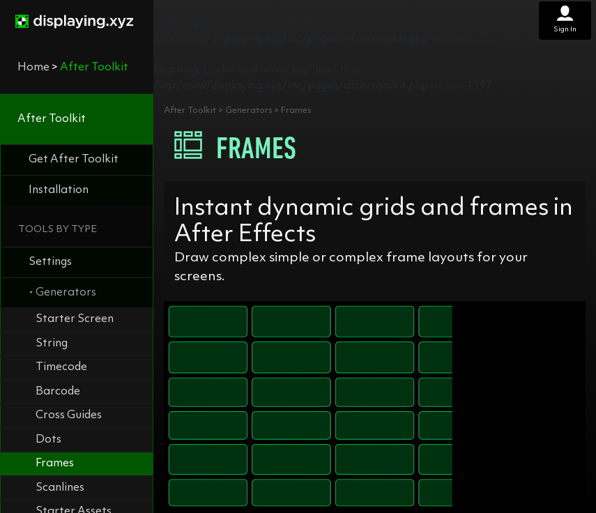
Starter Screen (75, 319)
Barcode (58, 391)
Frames (55, 463)
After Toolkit (51, 119)
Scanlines (60, 487)
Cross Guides (69, 415)
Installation (59, 190)
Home (33, 67)
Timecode (61, 367)
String (52, 343)
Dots (48, 439)
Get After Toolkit (74, 159)
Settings (50, 262)
